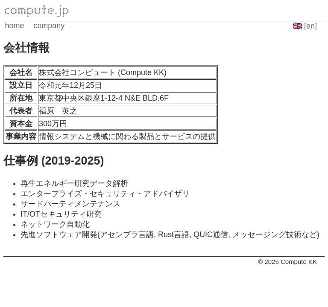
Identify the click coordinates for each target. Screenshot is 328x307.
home (14, 25)
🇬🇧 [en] (305, 26)
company (48, 25)
